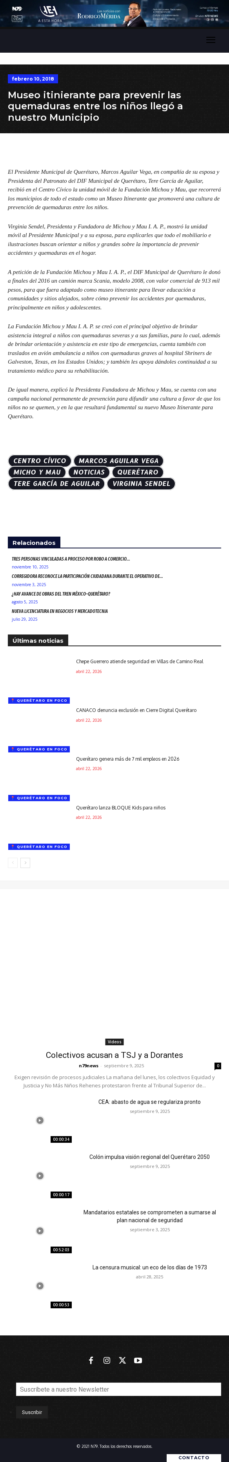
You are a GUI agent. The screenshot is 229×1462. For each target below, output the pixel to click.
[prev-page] (13, 863)
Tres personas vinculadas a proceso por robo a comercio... (71, 559)
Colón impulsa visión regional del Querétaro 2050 (149, 1157)
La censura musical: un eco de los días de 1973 (150, 1267)
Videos (115, 1042)
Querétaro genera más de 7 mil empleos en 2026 (127, 759)
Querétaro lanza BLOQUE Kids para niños (120, 808)
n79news (88, 1065)
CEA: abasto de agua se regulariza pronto (149, 1102)
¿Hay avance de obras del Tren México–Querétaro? (61, 594)
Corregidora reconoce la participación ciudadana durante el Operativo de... (87, 576)
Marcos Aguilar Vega (119, 461)
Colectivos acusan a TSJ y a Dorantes (114, 1055)
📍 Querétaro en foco (39, 700)
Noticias (89, 472)
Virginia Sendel (141, 483)
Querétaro (137, 472)
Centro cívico (39, 461)
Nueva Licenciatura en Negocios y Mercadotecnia (60, 611)
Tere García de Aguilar (56, 483)
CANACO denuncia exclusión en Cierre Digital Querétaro (136, 710)
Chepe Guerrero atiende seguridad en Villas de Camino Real (139, 661)
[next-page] (25, 863)
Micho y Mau (37, 472)
